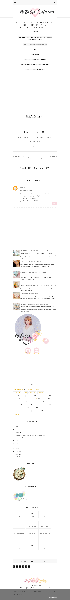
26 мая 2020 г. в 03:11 (26, 190)
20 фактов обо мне (18, 389)
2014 (16, 454)
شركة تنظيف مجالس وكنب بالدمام (30, 198)
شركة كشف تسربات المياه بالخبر (30, 196)
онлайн (35, 398)
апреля (18, 432)
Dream (32, 514)
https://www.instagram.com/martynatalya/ (35, 44)
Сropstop (19, 546)
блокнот (32, 392)
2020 (16, 429)
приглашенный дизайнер (35, 401)
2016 (16, 448)
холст (45, 411)
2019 (16, 440)
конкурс (22, 395)
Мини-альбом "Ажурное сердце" (29, 293)
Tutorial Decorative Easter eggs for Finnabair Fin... (30, 435)
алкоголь (29, 389)
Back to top (52, 597)
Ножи (31, 539)
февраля (18, 437)
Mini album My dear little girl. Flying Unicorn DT (33, 272)
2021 (16, 427)
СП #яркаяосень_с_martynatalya (22, 411)
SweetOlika (37, 585)
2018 (16, 443)
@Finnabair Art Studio (45, 37)
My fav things (31, 531)
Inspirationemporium (44, 524)
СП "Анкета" (27, 405)
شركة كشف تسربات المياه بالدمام (30, 201)
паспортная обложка (19, 401)
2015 (16, 451)
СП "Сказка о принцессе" (20, 408)
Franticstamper (32, 524)
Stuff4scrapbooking (44, 531)
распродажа (17, 405)
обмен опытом (26, 398)
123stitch (19, 514)
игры (15, 395)
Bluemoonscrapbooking (19, 523)
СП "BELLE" (32, 408)
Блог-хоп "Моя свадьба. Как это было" (30, 261)
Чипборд (32, 546)
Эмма (44, 546)
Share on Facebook (26, 137)
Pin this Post (36, 141)
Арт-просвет (19, 539)
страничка (37, 411)
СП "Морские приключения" (41, 405)
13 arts (44, 514)
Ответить (55, 203)
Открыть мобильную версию (36, 158)
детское (40, 392)
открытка (43, 398)
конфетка (30, 395)
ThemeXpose (29, 591)
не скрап (16, 398)
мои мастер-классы (43, 395)
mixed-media (17, 414)
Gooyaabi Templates (47, 591)
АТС (26, 392)
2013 (16, 457)
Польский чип (44, 539)
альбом (37, 389)
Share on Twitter (45, 137)
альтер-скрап (17, 392)
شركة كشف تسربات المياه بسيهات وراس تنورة (34, 193)
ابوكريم (23, 187)
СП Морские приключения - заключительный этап (34, 304)
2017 (16, 446)
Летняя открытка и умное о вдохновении (31, 282)
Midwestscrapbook (19, 531)
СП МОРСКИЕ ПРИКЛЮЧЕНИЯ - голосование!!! (34, 250)
